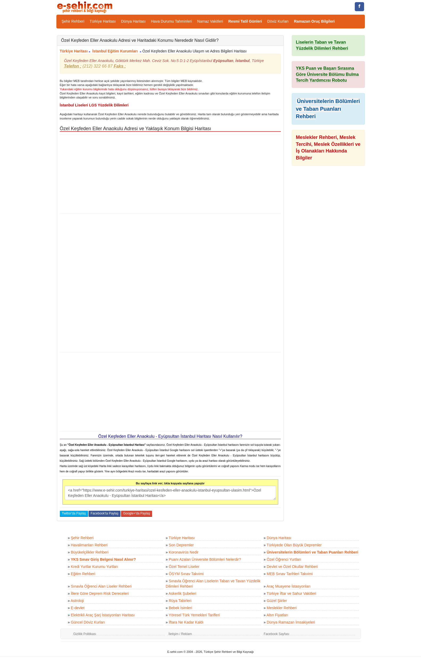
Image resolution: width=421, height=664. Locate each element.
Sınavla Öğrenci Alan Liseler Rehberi (101, 586)
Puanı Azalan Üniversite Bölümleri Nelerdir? (205, 559)
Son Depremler (181, 545)
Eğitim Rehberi (83, 574)
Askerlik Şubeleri (182, 593)
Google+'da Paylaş (136, 513)
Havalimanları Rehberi (89, 545)
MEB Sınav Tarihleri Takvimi (290, 574)
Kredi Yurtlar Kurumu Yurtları (94, 566)
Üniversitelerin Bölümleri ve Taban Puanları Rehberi (328, 108)
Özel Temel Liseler (184, 566)
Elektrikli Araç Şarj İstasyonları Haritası (103, 615)
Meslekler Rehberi (282, 608)
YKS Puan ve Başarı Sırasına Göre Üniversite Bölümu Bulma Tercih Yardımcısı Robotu (327, 74)
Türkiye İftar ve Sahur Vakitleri (291, 593)
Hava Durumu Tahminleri (171, 21)
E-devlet (77, 608)
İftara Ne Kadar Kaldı (186, 622)
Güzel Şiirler (277, 601)
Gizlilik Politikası (84, 634)
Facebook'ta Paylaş (104, 513)
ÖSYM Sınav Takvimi (186, 574)
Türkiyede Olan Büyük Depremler (294, 545)
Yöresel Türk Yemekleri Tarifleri (194, 615)
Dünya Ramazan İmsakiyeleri (291, 622)
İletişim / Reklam (180, 634)
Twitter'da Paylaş (74, 513)
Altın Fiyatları (277, 615)
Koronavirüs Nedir (183, 552)
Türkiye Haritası (103, 21)
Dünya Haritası (133, 21)
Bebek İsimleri (180, 608)
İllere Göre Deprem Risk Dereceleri (100, 593)
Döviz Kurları (278, 21)
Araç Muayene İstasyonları (288, 586)
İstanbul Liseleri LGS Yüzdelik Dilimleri (94, 105)
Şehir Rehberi (73, 21)
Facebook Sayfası (276, 634)
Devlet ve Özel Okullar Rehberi (292, 566)
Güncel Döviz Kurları (88, 622)
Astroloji (77, 601)
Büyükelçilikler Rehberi (90, 552)
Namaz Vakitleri (210, 21)
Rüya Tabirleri (180, 601)
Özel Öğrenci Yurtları (284, 559)
